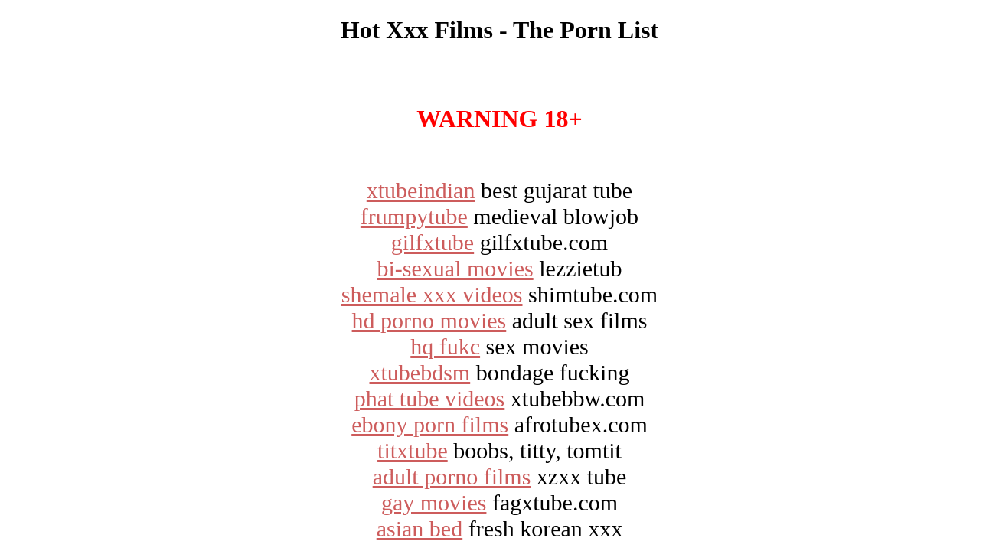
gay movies (433, 502)
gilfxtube (432, 242)
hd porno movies (429, 320)
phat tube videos (429, 398)
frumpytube (414, 216)
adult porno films (452, 476)
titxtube (412, 450)
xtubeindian (421, 190)
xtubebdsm (420, 372)
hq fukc (445, 346)
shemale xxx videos (432, 294)
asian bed (419, 528)
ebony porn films (429, 424)
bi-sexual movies (455, 268)
